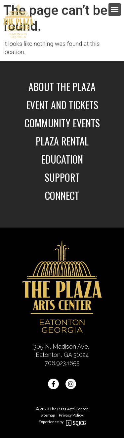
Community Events (62, 122)
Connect (62, 195)
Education (62, 159)
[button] (114, 9)
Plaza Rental (62, 141)
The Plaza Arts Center (68, 408)
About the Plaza (62, 86)
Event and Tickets (62, 104)
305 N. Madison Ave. (62, 346)
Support (62, 177)
